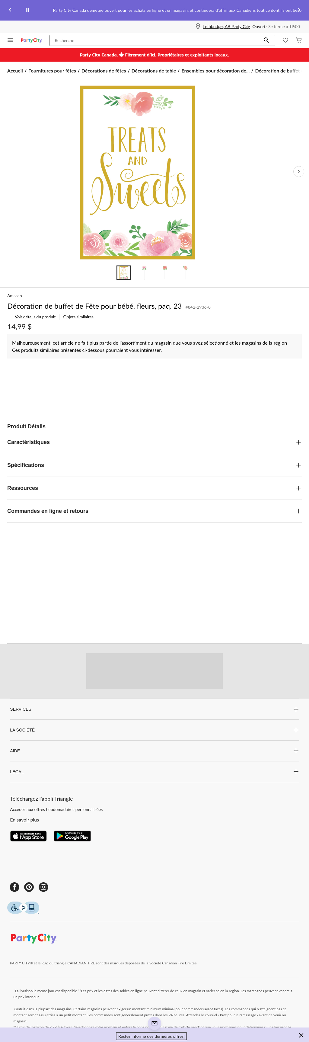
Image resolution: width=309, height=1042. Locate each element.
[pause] (27, 10)
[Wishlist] (285, 40)
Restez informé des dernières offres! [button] (151, 1036)
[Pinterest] (29, 887)
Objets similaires (78, 316)
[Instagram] (43, 887)
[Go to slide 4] (185, 272)
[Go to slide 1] (123, 272)
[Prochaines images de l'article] (298, 171)
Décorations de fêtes (103, 70)
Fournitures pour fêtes (52, 70)
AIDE (154, 751)
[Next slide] (299, 10)
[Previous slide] (10, 10)
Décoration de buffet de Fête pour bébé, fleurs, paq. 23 (94, 305)
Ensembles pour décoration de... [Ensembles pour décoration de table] (215, 70)
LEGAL (154, 772)
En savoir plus (24, 819)
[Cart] (299, 40)
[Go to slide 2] (144, 272)
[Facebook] (14, 887)
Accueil (15, 70)
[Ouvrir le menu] (10, 40)
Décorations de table (154, 70)
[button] (266, 40)
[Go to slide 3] (165, 272)
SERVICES (154, 709)
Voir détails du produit (35, 316)
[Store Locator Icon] (198, 27)
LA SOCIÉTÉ (154, 730)
